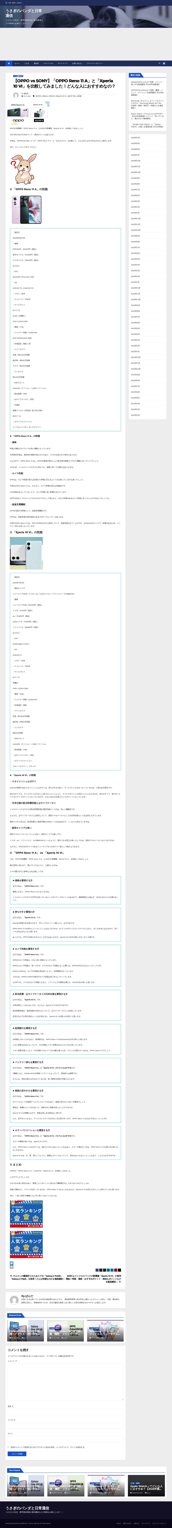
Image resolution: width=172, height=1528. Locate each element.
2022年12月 (136, 357)
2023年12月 (136, 288)
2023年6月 (135, 323)
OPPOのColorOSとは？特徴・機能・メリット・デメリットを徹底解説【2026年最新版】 (147, 92)
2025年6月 (135, 195)
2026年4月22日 (137, 1493)
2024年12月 (136, 219)
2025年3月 (135, 207)
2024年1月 (135, 282)
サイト (10, 1434)
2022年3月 (135, 409)
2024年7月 (135, 247)
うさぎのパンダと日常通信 (27, 1508)
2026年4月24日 (57, 1493)
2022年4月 (135, 404)
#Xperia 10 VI (61, 96)
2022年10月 (136, 369)
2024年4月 (135, 265)
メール (11, 1420)
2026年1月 (135, 155)
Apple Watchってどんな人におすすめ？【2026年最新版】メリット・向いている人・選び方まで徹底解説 (147, 116)
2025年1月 (135, 213)
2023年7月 (135, 317)
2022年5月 (135, 398)
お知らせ (136, 1523)
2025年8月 (135, 184)
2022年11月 (135, 363)
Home (119, 1523)
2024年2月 (135, 276)
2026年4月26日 (17, 1493)
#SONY (52, 96)
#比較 (79, 96)
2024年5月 (135, 259)
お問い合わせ (77, 63)
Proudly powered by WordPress (16, 1523)
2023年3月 (135, 340)
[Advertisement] (86, 44)
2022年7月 (135, 386)
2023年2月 (135, 346)
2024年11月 (135, 224)
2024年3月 (135, 271)
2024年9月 (135, 236)
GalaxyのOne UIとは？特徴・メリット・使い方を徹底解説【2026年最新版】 (24, 1334)
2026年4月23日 (97, 1493)
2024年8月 (135, 242)
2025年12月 (136, 161)
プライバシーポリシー (94, 63)
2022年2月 (135, 415)
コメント (12, 1361)
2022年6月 (135, 392)
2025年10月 (136, 172)
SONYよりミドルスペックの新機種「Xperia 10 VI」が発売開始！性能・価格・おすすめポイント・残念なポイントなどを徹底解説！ (93, 1279)
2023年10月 (136, 299)
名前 (10, 1406)
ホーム (17, 63)
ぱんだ (26, 93)
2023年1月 (135, 352)
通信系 (36, 63)
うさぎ (26, 63)
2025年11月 (135, 166)
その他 (15, 76)
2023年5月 (135, 328)
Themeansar (46, 1523)
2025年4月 (135, 201)
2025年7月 (135, 190)
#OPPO (38, 96)
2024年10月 (136, 230)
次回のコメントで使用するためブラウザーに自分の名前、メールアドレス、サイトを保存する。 (48, 1447)
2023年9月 (135, 305)
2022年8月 (135, 380)
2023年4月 (135, 334)
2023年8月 (135, 311)
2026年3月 (135, 143)
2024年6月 (135, 253)
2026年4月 (135, 138)
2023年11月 (135, 294)
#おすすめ (72, 96)
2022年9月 (135, 375)
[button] (159, 63)
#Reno (45, 96)
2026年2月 (135, 149)
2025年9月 (135, 178)
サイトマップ (62, 63)
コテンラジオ (48, 63)
